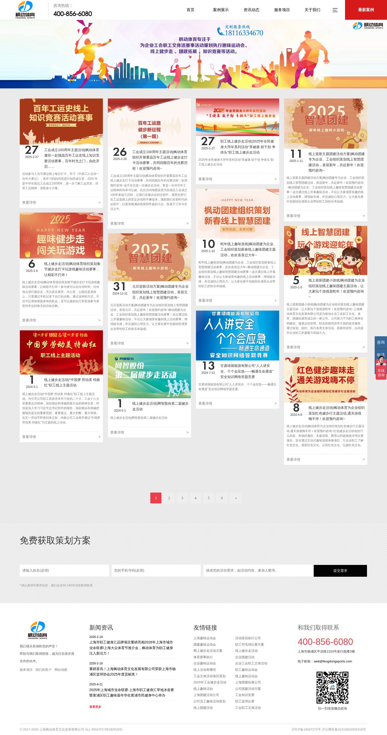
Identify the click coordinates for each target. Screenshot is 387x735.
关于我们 (312, 10)
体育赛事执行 (203, 657)
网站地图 (61, 670)
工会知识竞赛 (244, 695)
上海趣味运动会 (205, 638)
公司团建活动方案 (248, 689)
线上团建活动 (203, 708)
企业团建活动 (244, 657)
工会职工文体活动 (248, 708)
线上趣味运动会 (246, 676)
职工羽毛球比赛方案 (249, 644)
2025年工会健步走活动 (210, 682)
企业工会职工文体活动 (251, 663)
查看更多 (95, 707)
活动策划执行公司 (248, 638)
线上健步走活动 (246, 651)
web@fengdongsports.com (333, 661)
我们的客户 (44, 670)
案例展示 (221, 10)
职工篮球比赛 (244, 701)
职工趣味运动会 (246, 670)
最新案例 (366, 10)
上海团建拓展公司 (248, 682)
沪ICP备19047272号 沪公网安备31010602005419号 (329, 729)
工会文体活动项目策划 (210, 676)
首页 (190, 10)
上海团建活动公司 (206, 695)
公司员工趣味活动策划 (210, 701)
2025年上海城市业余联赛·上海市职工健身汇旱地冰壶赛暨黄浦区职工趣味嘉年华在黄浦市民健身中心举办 (132, 689)
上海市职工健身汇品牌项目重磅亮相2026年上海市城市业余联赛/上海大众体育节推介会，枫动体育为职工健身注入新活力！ (132, 645)
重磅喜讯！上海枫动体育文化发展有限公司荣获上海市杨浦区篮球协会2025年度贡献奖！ (132, 668)
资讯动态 (251, 10)
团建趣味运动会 (205, 644)
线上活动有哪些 (205, 670)
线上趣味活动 (203, 689)
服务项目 (282, 10)
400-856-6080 (72, 14)
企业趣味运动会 (205, 663)
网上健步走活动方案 (208, 651)
